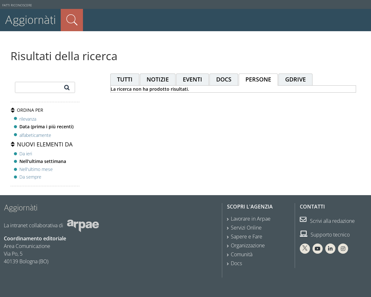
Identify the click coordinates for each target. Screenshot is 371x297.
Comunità (241, 254)
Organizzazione (248, 245)
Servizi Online (246, 227)
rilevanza (27, 119)
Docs (236, 263)
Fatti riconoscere (17, 5)
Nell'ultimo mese (36, 169)
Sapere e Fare (246, 236)
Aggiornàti (30, 20)
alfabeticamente (35, 135)
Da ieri (25, 154)
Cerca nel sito (72, 20)
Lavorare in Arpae (251, 218)
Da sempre (30, 177)
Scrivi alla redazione (327, 220)
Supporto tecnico (325, 234)
